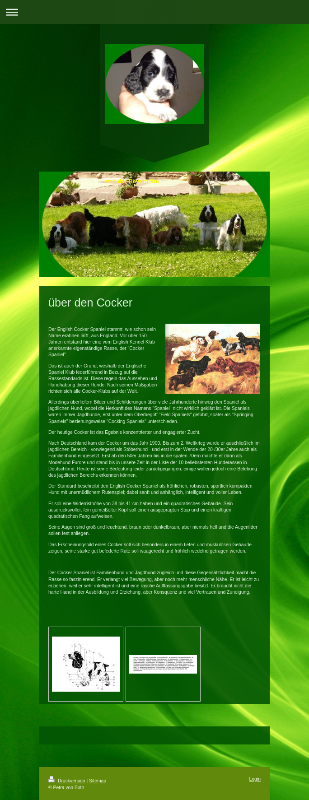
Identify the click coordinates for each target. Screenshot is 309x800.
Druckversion (67, 780)
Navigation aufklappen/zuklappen (154, 12)
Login (255, 779)
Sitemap (97, 780)
